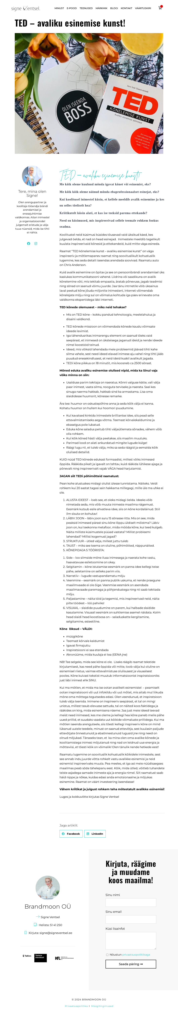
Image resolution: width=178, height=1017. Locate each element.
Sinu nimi (113, 895)
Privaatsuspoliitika (76, 1006)
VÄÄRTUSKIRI (143, 8)
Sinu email (114, 912)
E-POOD (72, 8)
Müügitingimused (102, 1006)
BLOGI (114, 8)
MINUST (59, 8)
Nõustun (130, 954)
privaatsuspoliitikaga (136, 954)
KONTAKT (126, 8)
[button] (71, 834)
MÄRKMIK (101, 8)
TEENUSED (86, 8)
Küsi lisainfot (115, 929)
